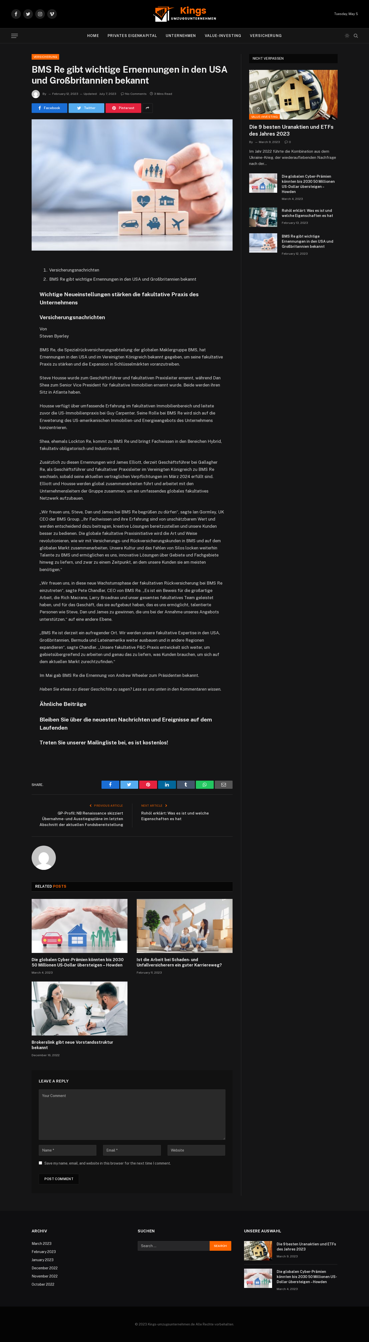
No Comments (134, 94)
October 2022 (43, 1284)
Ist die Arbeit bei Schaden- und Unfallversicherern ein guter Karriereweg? (179, 962)
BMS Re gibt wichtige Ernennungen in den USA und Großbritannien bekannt (307, 241)
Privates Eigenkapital (132, 36)
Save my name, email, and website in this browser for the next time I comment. (107, 1163)
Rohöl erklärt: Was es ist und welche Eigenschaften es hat (307, 213)
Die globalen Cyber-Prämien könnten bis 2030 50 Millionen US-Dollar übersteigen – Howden (78, 962)
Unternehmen (181, 36)
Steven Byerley (54, 336)
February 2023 (44, 1252)
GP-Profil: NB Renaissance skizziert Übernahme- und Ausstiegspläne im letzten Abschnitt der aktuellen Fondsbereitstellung (81, 819)
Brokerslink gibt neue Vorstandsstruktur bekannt (72, 1045)
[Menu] (14, 36)
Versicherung (266, 36)
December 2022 (45, 1268)
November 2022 (45, 1276)
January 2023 (43, 1260)
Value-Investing (223, 36)
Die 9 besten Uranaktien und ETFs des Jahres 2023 (291, 130)
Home (93, 36)
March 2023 (42, 1244)
